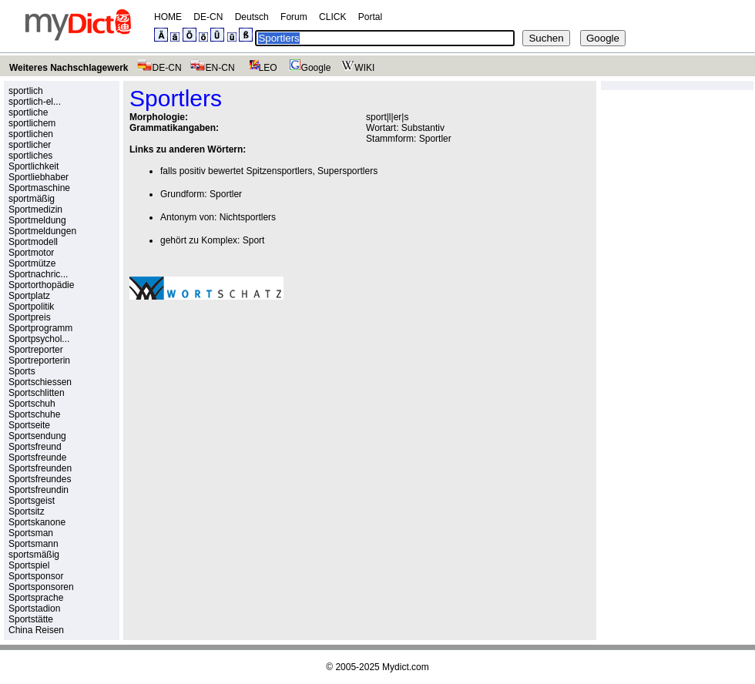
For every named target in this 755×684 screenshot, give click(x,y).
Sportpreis (29, 317)
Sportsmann (33, 543)
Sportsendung (37, 436)
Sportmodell (33, 241)
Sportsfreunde (37, 457)
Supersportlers (347, 171)
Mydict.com (405, 667)
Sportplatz (29, 295)
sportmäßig (31, 198)
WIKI (356, 67)
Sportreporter (35, 349)
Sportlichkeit (33, 166)
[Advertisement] (209, 387)
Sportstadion (34, 608)
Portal (370, 17)
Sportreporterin (39, 360)
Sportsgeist (31, 500)
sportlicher (29, 144)
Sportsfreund (35, 446)
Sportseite (29, 425)
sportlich (25, 91)
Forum (293, 17)
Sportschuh (31, 403)
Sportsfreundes (39, 479)
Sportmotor (31, 252)
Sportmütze (31, 263)
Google (308, 67)
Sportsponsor (35, 576)
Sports (21, 371)
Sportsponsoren (41, 587)
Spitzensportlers (279, 171)
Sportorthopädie (41, 285)
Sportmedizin (35, 209)
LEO (260, 67)
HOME (168, 17)
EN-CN (212, 67)
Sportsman (30, 533)
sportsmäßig (33, 554)
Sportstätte (30, 619)
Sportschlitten (36, 392)
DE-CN (208, 17)
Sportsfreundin (38, 489)
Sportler (435, 138)
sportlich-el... (34, 101)
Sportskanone (36, 522)
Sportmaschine (39, 188)
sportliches (30, 155)
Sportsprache (35, 597)
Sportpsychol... (38, 339)
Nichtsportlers (248, 217)
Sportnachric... (38, 274)
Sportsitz (26, 511)
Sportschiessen (40, 382)
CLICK (332, 17)
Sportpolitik (31, 306)
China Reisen (36, 630)
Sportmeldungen (42, 231)
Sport (254, 240)
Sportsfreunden (40, 468)
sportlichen (30, 134)
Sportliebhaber (38, 177)
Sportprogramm (40, 328)
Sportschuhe (34, 414)
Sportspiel (28, 565)
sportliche (28, 112)
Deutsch (252, 17)
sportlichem (31, 123)
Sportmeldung (37, 220)
